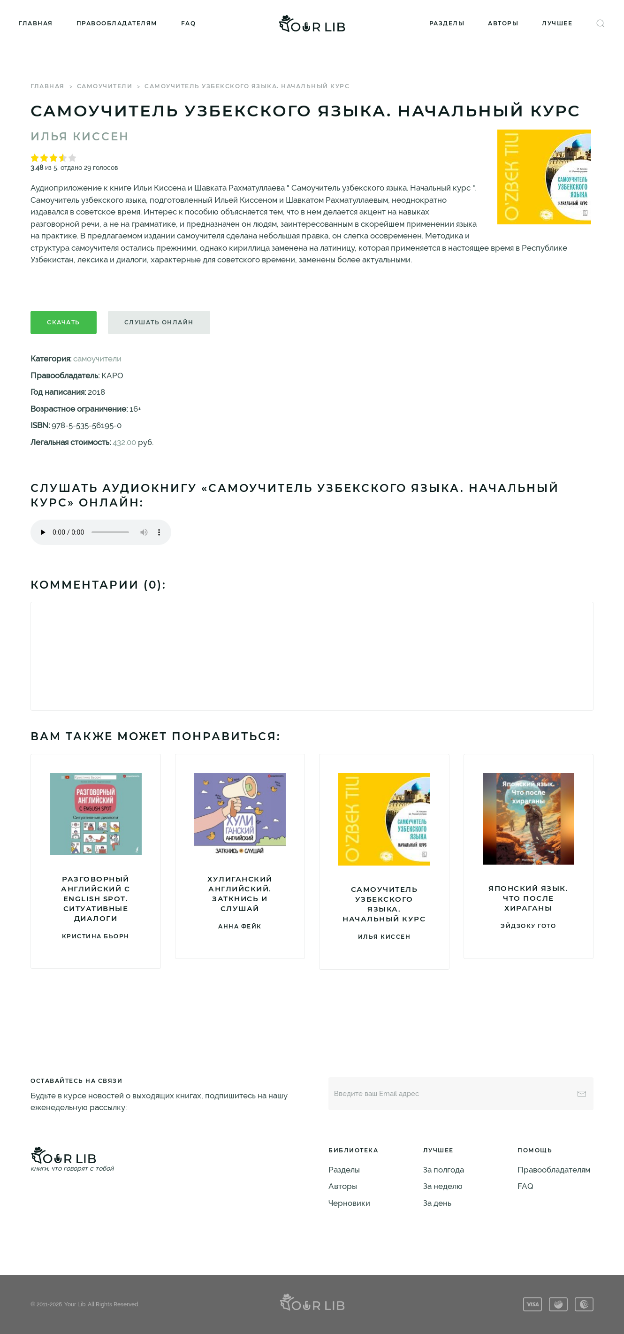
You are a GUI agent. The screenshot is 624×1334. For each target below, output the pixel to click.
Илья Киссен (79, 136)
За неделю (443, 1186)
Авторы (503, 23)
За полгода (443, 1169)
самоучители (105, 86)
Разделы (447, 23)
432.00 (124, 442)
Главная (36, 23)
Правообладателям (117, 23)
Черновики (349, 1203)
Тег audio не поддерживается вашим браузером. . (100, 532)
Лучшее (557, 23)
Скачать (63, 322)
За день (437, 1203)
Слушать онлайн (159, 322)
